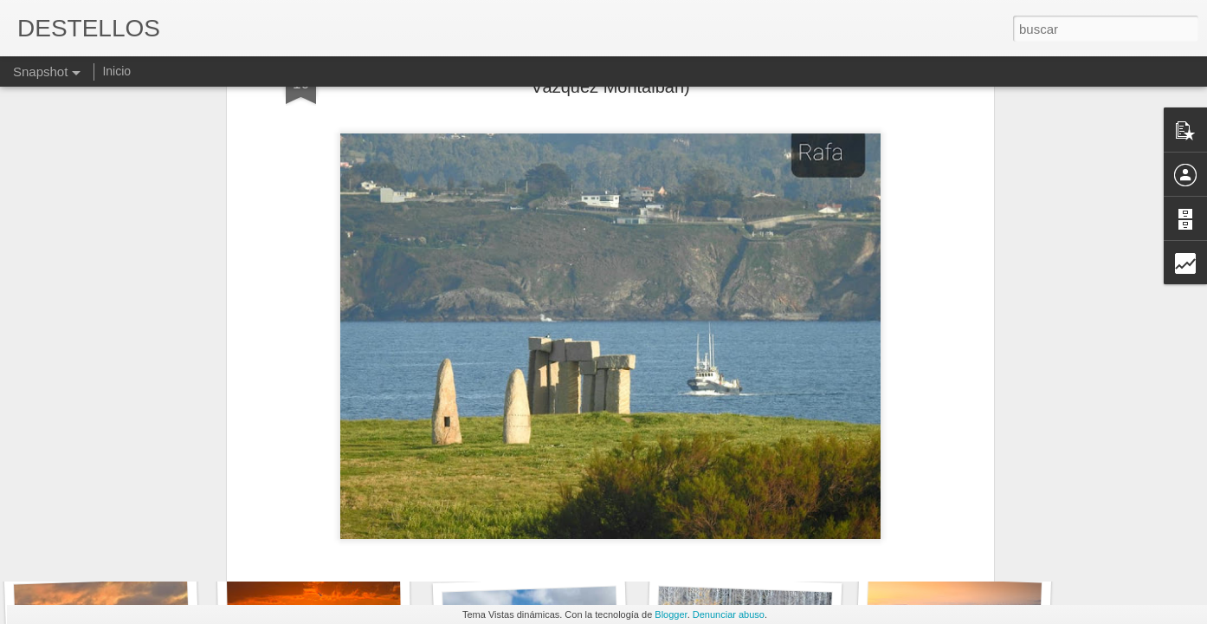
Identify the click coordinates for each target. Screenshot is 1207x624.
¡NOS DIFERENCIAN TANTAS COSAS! (794, 533)
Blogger (671, 614)
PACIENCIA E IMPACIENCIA (346, 542)
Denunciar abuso (729, 614)
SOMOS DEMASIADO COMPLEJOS (991, 545)
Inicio (116, 71)
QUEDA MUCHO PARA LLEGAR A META (162, 533)
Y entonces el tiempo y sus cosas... (567, 537)
